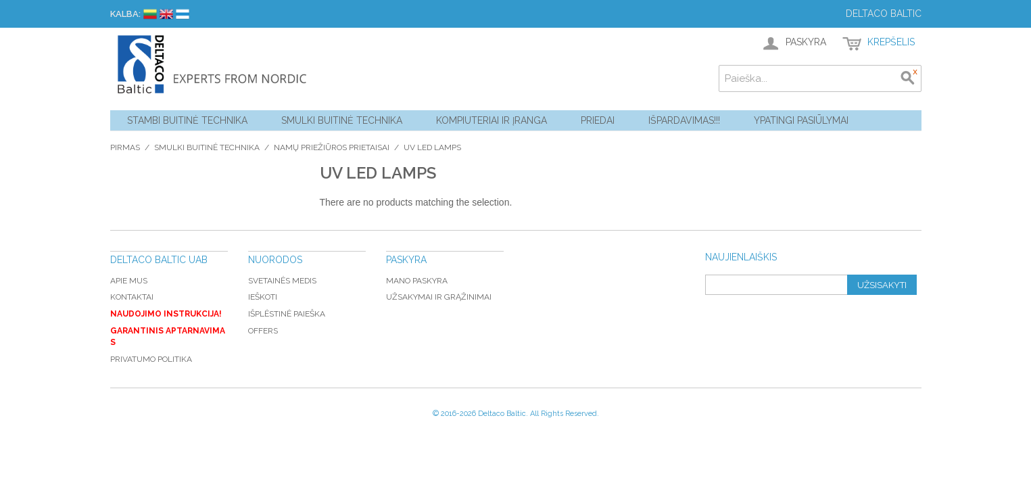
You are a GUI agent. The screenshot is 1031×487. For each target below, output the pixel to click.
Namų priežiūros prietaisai (331, 147)
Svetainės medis (282, 280)
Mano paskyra (417, 280)
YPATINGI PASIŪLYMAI (801, 120)
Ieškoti (262, 297)
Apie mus (128, 280)
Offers (263, 330)
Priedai (598, 120)
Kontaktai (131, 297)
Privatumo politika (151, 359)
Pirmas (125, 147)
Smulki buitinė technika (341, 120)
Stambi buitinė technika (187, 120)
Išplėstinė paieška (286, 314)
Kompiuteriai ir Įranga (491, 120)
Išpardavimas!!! (684, 120)
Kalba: (125, 14)
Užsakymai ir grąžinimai (438, 297)
